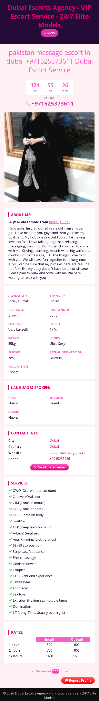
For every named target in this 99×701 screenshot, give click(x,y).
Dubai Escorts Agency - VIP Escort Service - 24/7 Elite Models (49, 16)
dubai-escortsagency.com (69, 452)
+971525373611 (49, 103)
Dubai (53, 222)
